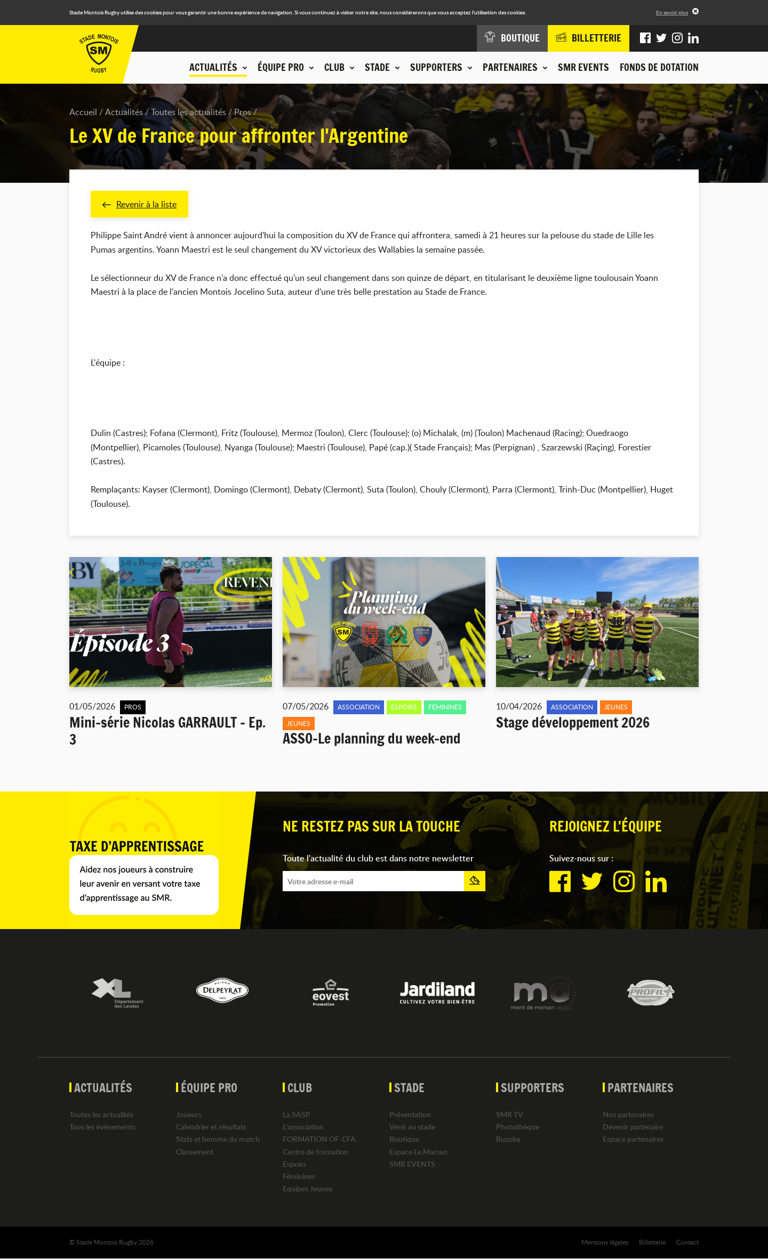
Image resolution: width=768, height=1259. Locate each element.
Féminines (299, 1176)
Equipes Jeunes (307, 1189)
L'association (303, 1127)
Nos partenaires (628, 1114)
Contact (687, 1242)
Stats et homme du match (218, 1139)
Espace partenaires (633, 1139)
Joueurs (189, 1114)
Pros (242, 112)
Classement (194, 1152)
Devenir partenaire (633, 1127)
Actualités (124, 112)
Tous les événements (102, 1127)
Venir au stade (412, 1127)
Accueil (83, 112)
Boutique (404, 1139)
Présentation (410, 1114)
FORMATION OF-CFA (319, 1139)
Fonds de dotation (659, 67)
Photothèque (517, 1127)
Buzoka (508, 1139)
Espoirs (294, 1164)
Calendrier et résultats (211, 1127)
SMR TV (509, 1114)
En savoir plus (672, 12)
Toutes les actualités (188, 112)
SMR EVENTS (583, 67)
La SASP (296, 1114)
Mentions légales (604, 1242)
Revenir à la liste (139, 204)
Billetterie (652, 1242)
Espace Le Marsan (418, 1152)
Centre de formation (315, 1152)
